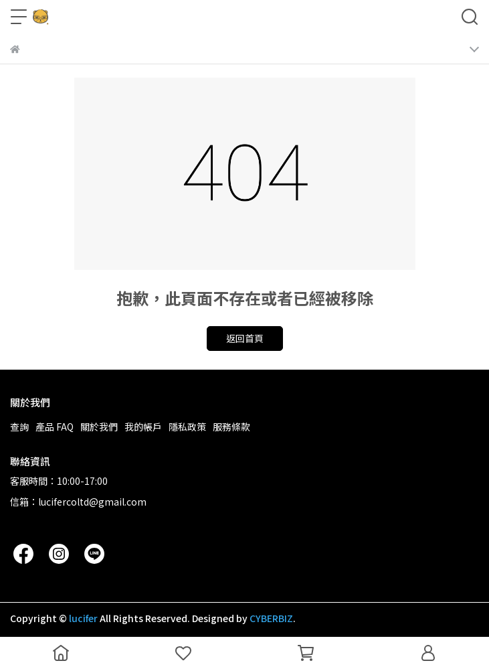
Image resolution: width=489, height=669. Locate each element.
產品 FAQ (54, 426)
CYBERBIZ (271, 618)
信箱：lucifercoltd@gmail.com (78, 501)
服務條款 (231, 426)
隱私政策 (187, 426)
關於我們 (99, 426)
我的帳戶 (143, 426)
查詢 (19, 426)
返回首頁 (245, 338)
